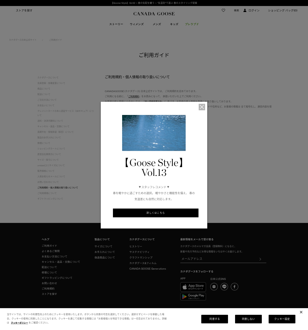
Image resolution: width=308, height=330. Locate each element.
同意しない (248, 319)
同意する (214, 319)
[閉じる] (301, 312)
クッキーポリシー (20, 322)
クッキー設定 (282, 319)
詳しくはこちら (156, 213)
